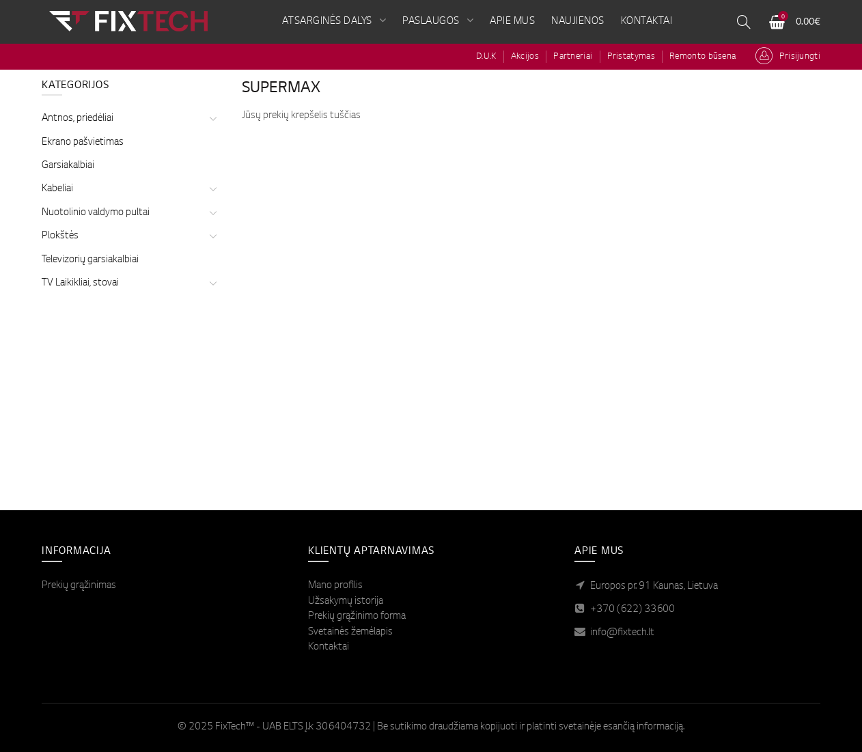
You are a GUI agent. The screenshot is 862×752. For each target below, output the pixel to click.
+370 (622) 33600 (632, 609)
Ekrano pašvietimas (83, 142)
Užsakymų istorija (345, 601)
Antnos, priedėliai (77, 118)
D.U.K (486, 56)
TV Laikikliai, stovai (80, 283)
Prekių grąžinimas (79, 586)
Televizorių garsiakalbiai (90, 260)
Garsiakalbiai (68, 166)
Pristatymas (631, 56)
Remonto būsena (702, 56)
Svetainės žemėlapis (350, 632)
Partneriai (572, 56)
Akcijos (525, 56)
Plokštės (60, 236)
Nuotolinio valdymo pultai (96, 213)
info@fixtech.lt (622, 633)
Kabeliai (57, 189)
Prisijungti (799, 56)
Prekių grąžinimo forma (357, 616)
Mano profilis (335, 586)
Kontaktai (328, 647)
